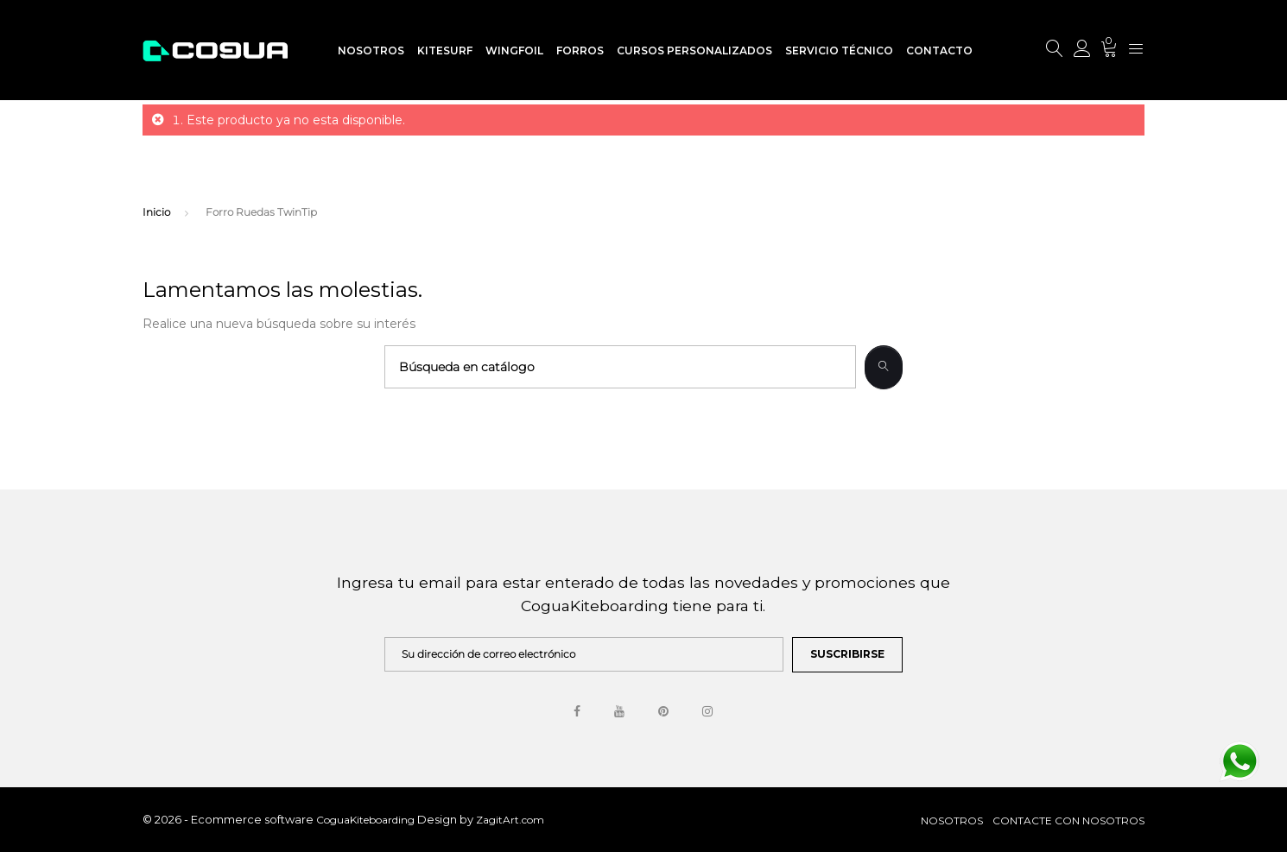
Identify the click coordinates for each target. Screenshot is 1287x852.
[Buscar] (620, 366)
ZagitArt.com (510, 819)
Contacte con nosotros (1068, 820)
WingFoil (514, 50)
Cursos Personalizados (694, 50)
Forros (580, 50)
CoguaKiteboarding (366, 819)
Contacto (939, 50)
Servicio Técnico (839, 50)
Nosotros (371, 50)
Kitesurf (444, 50)
